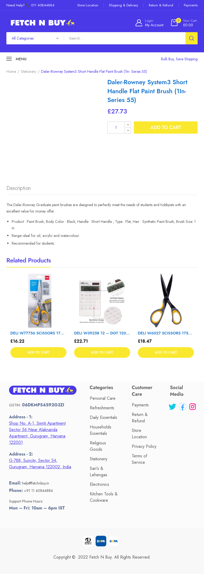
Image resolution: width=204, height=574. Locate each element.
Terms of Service (139, 459)
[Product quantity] (119, 127)
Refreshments (102, 408)
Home (11, 71)
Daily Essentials (103, 417)
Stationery (28, 71)
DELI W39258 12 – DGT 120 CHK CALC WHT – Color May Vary (102, 333)
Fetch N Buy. (101, 557)
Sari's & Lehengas (98, 471)
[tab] (18, 189)
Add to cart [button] (38, 352)
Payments (140, 405)
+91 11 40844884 (38, 490)
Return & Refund (140, 417)
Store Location (139, 433)
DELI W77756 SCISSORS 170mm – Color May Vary (38, 333)
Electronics (99, 484)
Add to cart (165, 127)
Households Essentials (100, 430)
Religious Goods (98, 446)
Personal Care (103, 398)
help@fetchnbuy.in (35, 483)
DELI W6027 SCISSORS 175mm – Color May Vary (166, 333)
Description (18, 188)
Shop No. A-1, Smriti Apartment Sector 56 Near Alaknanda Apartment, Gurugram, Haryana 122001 (37, 432)
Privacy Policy (144, 446)
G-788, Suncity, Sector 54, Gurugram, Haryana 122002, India (40, 463)
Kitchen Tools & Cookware (104, 497)
